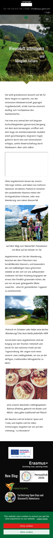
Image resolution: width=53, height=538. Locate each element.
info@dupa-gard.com (40, 8)
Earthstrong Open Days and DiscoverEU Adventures (30, 496)
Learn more (42, 518)
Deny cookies (26, 526)
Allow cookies (26, 532)
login (48, 12)
